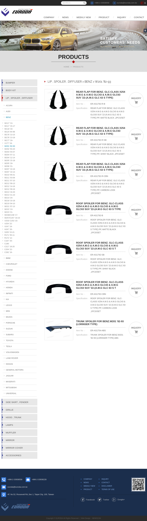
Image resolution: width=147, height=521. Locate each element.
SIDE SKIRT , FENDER (17, 402)
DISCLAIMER (106, 486)
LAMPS (9, 425)
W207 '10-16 (9, 169)
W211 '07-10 (9, 180)
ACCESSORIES (13, 455)
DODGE (9, 270)
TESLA (9, 346)
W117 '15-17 (9, 126)
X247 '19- (8, 226)
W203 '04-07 (9, 152)
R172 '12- (8, 238)
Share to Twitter (103, 500)
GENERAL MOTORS (14, 370)
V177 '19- (8, 143)
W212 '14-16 (9, 186)
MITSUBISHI (11, 387)
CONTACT (139, 17)
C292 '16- (8, 252)
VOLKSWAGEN (12, 352)
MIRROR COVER (14, 448)
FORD (8, 276)
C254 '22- (8, 249)
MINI (8, 311)
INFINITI (9, 293)
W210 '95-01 (9, 175)
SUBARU (10, 335)
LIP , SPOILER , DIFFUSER (19, 98)
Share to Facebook (88, 500)
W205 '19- (8, 163)
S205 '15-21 (9, 232)
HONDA (9, 287)
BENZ (8, 117)
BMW (8, 258)
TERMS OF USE (107, 489)
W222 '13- (8, 209)
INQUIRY (121, 17)
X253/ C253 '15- (11, 221)
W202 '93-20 (9, 149)
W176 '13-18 (9, 137)
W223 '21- (8, 212)
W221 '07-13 (9, 206)
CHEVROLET (11, 264)
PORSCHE (10, 323)
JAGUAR (9, 376)
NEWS (65, 17)
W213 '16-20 (9, 192)
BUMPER (10, 82)
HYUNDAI (10, 282)
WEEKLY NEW (83, 17)
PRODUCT (104, 17)
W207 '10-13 (9, 172)
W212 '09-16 (9, 189)
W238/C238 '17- (11, 215)
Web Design (85, 518)
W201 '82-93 (9, 146)
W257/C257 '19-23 (12, 218)
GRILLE (9, 410)
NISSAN (9, 364)
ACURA (9, 105)
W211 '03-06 (9, 178)
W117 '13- (8, 123)
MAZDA (9, 317)
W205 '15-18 (9, 160)
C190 (6, 244)
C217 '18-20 (9, 246)
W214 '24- (8, 198)
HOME (66, 67)
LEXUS (9, 305)
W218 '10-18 (9, 201)
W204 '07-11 (9, 155)
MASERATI (10, 382)
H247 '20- (8, 229)
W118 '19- (8, 129)
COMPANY (48, 17)
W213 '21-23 (9, 195)
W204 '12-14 (9, 158)
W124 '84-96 (9, 132)
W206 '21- (8, 166)
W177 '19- (8, 140)
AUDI (8, 111)
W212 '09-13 (9, 183)
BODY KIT (11, 90)
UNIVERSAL (11, 393)
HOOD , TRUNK (13, 417)
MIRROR (10, 440)
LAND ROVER (12, 358)
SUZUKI (9, 329)
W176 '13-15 (9, 135)
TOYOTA (9, 340)
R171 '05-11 (9, 235)
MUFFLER (11, 432)
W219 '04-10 (9, 203)
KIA (7, 299)
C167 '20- (8, 241)
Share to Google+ (118, 500)
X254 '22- (8, 223)
